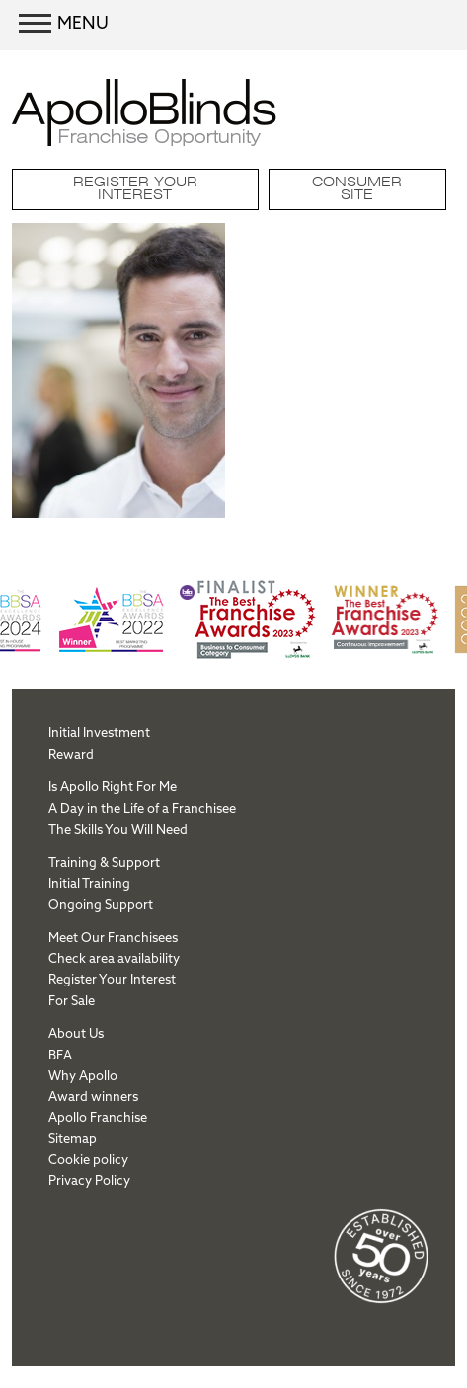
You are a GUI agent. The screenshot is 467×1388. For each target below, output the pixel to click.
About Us (76, 1033)
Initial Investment (99, 732)
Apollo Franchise (97, 1117)
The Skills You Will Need (118, 829)
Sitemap (72, 1138)
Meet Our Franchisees (113, 937)
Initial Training (89, 883)
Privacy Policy (89, 1180)
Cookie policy (88, 1159)
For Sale (71, 1000)
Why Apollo (82, 1075)
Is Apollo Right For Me (112, 786)
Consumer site (357, 189)
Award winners (93, 1096)
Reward (71, 754)
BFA (60, 1054)
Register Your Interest (135, 189)
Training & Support (104, 862)
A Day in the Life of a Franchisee (142, 808)
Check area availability (114, 958)
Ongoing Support (100, 904)
